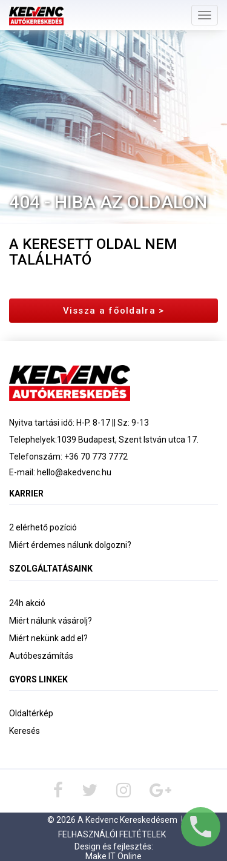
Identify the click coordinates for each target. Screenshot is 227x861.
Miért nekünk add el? (48, 638)
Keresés (24, 731)
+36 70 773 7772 (96, 456)
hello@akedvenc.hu (74, 472)
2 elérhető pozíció (43, 527)
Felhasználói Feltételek (112, 834)
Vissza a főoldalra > (114, 310)
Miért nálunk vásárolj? (50, 620)
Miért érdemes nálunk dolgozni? (70, 545)
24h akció (27, 603)
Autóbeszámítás (41, 656)
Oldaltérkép (31, 713)
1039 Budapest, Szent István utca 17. (128, 439)
